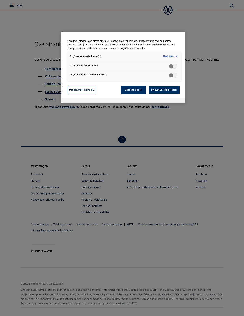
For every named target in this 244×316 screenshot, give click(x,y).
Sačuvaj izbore (133, 90)
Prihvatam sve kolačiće (164, 90)
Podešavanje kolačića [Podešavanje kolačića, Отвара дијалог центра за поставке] (81, 90)
